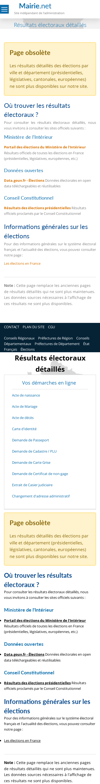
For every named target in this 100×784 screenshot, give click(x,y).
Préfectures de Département (57, 343)
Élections (28, 349)
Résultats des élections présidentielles (37, 207)
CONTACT (11, 326)
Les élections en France (22, 263)
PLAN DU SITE (34, 326)
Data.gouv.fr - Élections (24, 180)
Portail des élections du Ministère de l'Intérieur (45, 147)
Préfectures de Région (55, 338)
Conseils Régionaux (19, 338)
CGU (51, 326)
